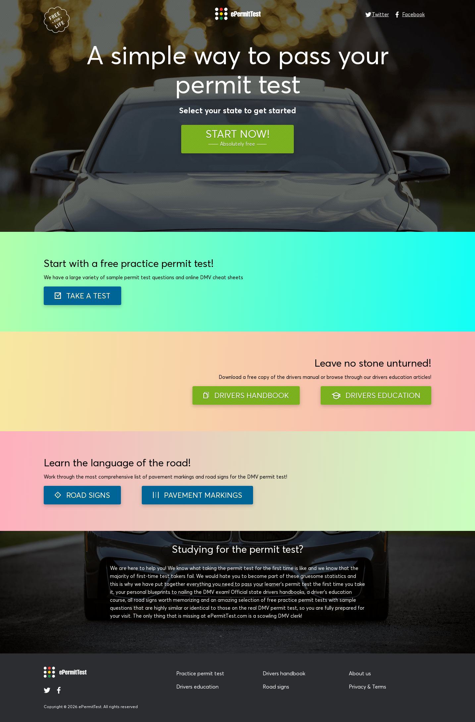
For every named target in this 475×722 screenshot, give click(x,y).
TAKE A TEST (82, 295)
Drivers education (197, 686)
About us (360, 673)
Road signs (276, 686)
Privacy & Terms (367, 686)
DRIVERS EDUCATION (376, 395)
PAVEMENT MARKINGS (197, 495)
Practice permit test (200, 673)
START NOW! (238, 138)
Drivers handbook (284, 673)
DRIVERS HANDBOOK (246, 395)
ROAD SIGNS (82, 495)
